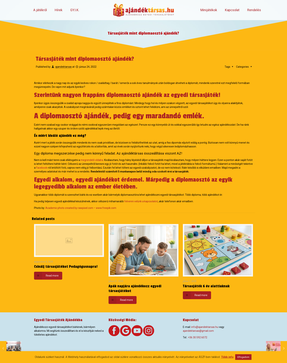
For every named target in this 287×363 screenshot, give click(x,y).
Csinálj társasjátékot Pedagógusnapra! (66, 266)
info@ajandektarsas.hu (204, 327)
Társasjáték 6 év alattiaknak (206, 286)
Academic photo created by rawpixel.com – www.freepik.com (80, 207)
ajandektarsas (63, 66)
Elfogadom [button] (243, 357)
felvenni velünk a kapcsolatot (141, 201)
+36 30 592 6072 (197, 337)
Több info (227, 357)
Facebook (41, 167)
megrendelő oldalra (92, 160)
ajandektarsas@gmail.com (198, 330)
